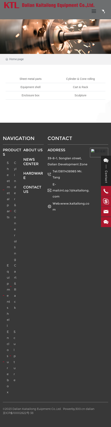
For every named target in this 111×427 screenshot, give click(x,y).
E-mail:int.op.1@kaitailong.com (71, 190)
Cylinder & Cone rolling (80, 78)
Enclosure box (31, 95)
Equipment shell (30, 87)
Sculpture (80, 95)
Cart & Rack (80, 87)
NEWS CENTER (31, 161)
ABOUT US (33, 150)
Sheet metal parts (30, 78)
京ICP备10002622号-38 (18, 413)
